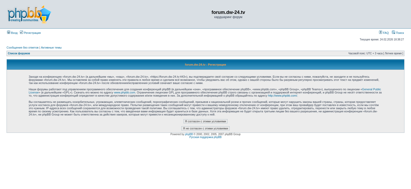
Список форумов (19, 53)
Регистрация (30, 32)
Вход (12, 32)
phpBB (189, 134)
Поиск (398, 32)
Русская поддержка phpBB (205, 137)
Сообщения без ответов (23, 47)
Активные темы (51, 47)
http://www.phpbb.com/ (282, 95)
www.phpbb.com (124, 92)
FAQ (384, 32)
